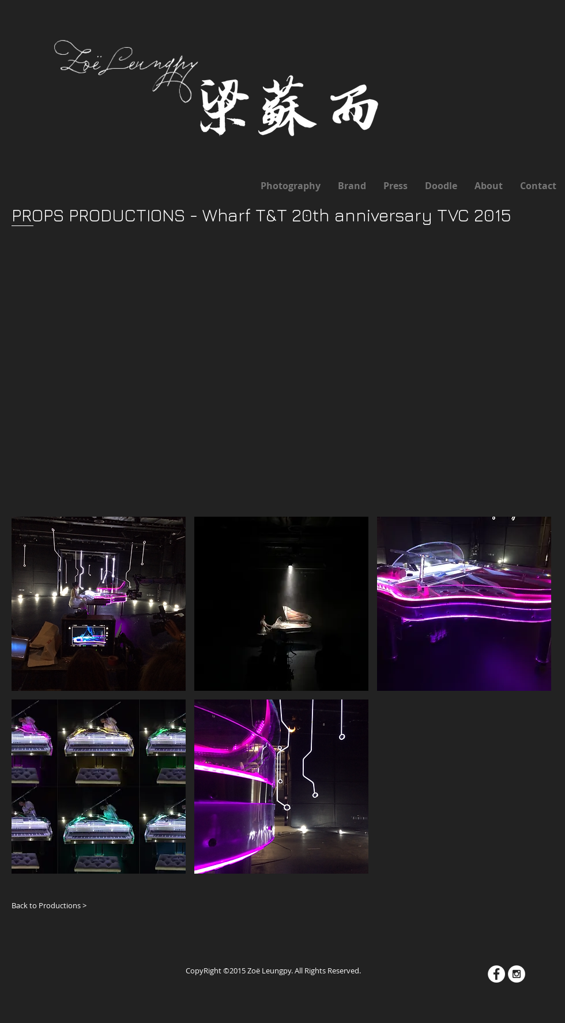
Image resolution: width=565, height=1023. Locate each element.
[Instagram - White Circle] (516, 974)
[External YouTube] (269, 353)
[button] (99, 604)
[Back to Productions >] (53, 905)
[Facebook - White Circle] (496, 974)
